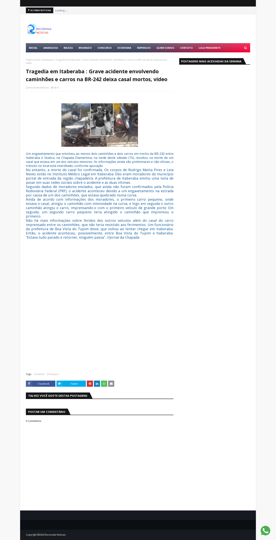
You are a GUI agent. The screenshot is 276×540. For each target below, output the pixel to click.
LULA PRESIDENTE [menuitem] (209, 47)
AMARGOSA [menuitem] (50, 47)
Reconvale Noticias (39, 87)
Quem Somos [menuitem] (165, 47)
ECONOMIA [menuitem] (124, 47)
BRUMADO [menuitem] (85, 47)
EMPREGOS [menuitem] (144, 47)
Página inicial (33, 59)
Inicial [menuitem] (33, 47)
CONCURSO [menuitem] (105, 47)
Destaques (47, 59)
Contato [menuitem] (186, 47)
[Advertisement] (180, 28)
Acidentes (39, 374)
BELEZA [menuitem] (68, 47)
